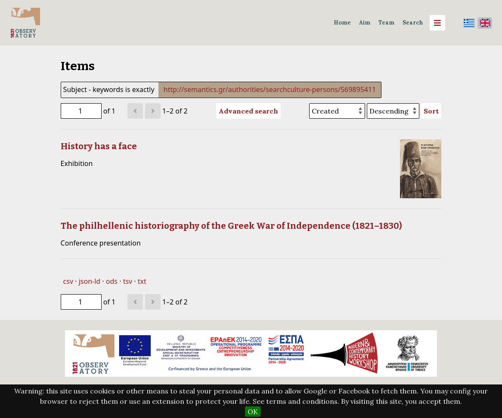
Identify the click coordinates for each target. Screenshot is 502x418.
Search (413, 22)
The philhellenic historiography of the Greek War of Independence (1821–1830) (231, 226)
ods (112, 281)
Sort (431, 111)
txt (142, 281)
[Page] (81, 111)
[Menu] (437, 23)
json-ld (89, 281)
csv (68, 281)
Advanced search (248, 111)
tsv (128, 281)
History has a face (99, 146)
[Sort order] (393, 111)
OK (253, 411)
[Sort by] (337, 111)
